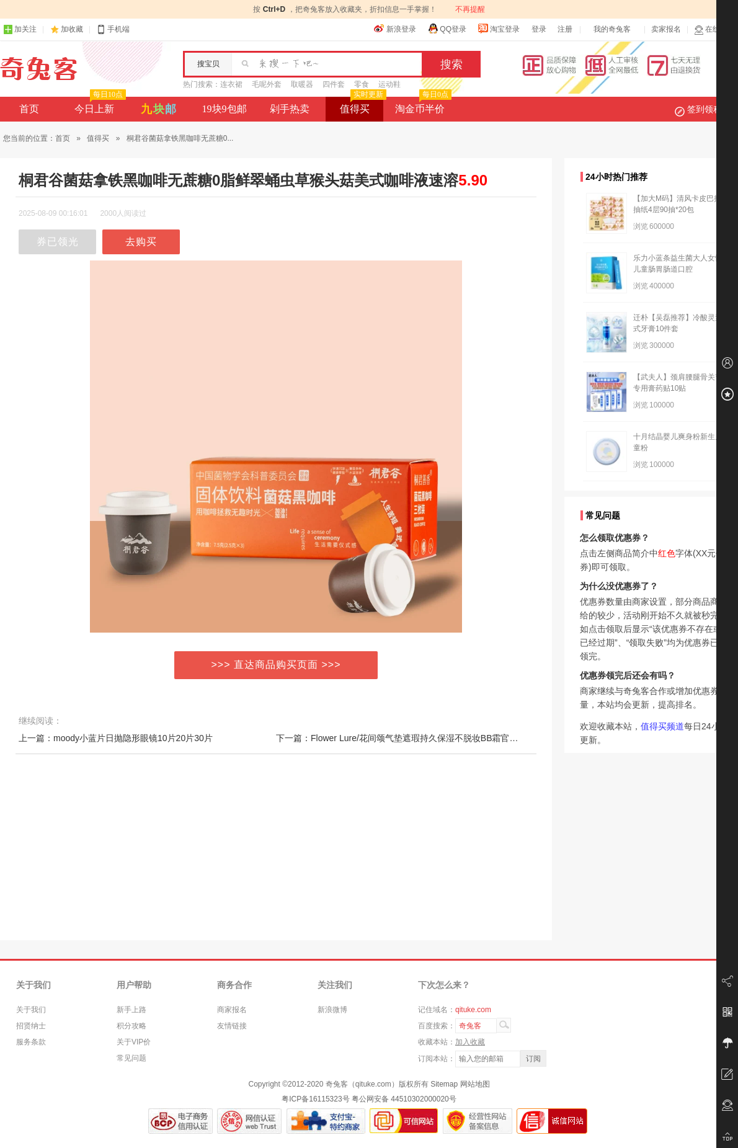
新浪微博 (332, 1009)
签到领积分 (704, 109)
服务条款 (31, 1042)
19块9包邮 (224, 109)
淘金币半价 (422, 105)
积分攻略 (131, 1025)
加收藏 (72, 29)
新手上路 (131, 1009)
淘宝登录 (499, 28)
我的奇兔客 (612, 29)
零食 (361, 84)
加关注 (20, 29)
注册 (565, 29)
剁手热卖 (289, 109)
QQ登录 (446, 28)
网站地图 (475, 1084)
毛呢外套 (267, 84)
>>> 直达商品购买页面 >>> (276, 664)
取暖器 (302, 84)
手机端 (113, 29)
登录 (538, 29)
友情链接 (232, 1025)
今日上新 (98, 105)
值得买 (362, 105)
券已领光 (58, 241)
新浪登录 (395, 28)
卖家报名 (666, 29)
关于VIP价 (134, 1042)
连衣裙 (231, 84)
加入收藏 (470, 1042)
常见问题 (131, 1058)
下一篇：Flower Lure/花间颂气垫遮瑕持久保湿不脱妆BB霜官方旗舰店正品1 (421, 738)
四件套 (333, 84)
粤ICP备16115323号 (315, 1099)
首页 (29, 109)
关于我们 (31, 1009)
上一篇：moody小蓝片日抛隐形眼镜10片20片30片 (116, 738)
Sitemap (444, 1084)
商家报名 (232, 1009)
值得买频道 (662, 726)
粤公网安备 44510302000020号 (404, 1099)
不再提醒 (470, 9)
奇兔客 (39, 68)
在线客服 (714, 29)
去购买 (141, 241)
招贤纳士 (31, 1025)
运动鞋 (389, 84)
